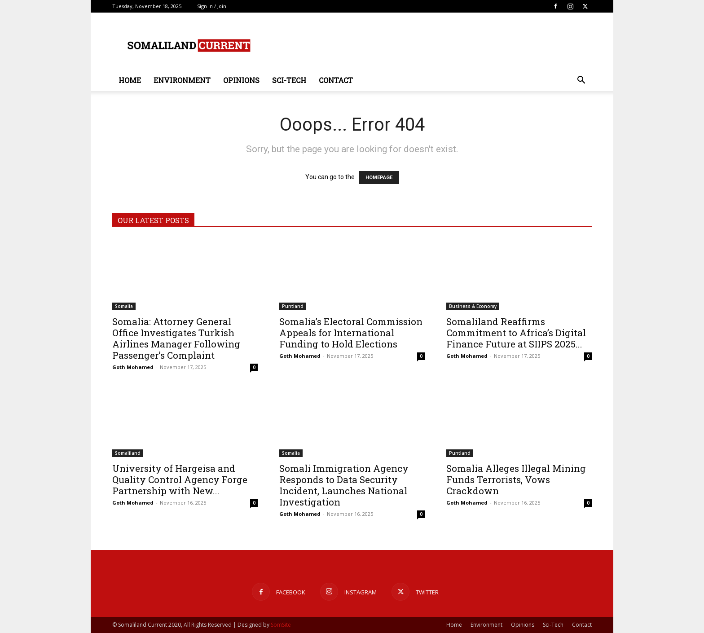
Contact (336, 80)
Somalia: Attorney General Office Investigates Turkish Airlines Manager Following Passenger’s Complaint (176, 338)
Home (130, 80)
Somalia (124, 306)
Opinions (241, 80)
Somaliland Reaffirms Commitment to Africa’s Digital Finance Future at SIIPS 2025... (516, 332)
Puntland (293, 306)
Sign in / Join (211, 6)
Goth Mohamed (133, 367)
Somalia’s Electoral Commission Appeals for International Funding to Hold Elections (350, 332)
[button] (581, 81)
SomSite (281, 625)
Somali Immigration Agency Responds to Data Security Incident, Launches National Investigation (344, 485)
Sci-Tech (289, 80)
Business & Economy (473, 306)
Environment (182, 80)
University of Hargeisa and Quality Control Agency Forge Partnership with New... (179, 479)
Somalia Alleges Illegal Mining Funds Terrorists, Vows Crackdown (516, 479)
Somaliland (128, 453)
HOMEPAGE (378, 177)
